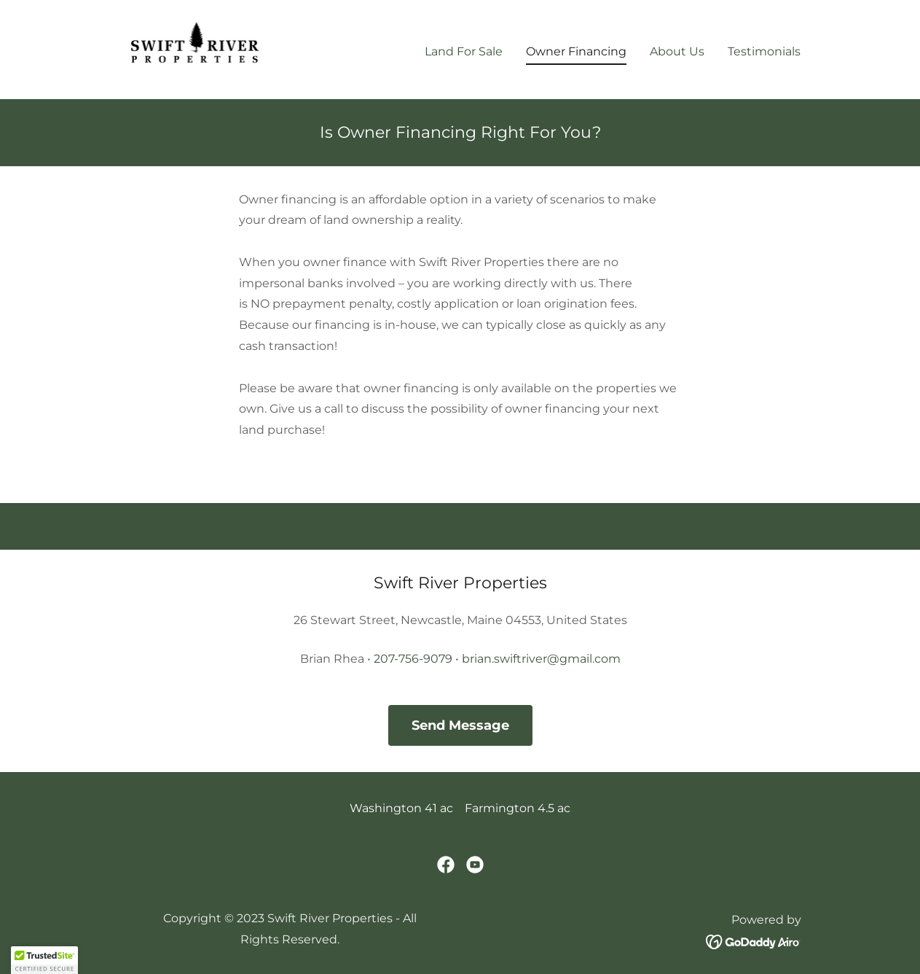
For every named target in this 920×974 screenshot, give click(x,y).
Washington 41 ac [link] (401, 808)
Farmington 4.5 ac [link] (517, 808)
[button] (44, 960)
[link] (195, 48)
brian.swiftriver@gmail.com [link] (541, 659)
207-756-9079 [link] (413, 659)
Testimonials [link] (764, 51)
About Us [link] (677, 51)
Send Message (460, 725)
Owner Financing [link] (576, 51)
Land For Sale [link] (464, 51)
